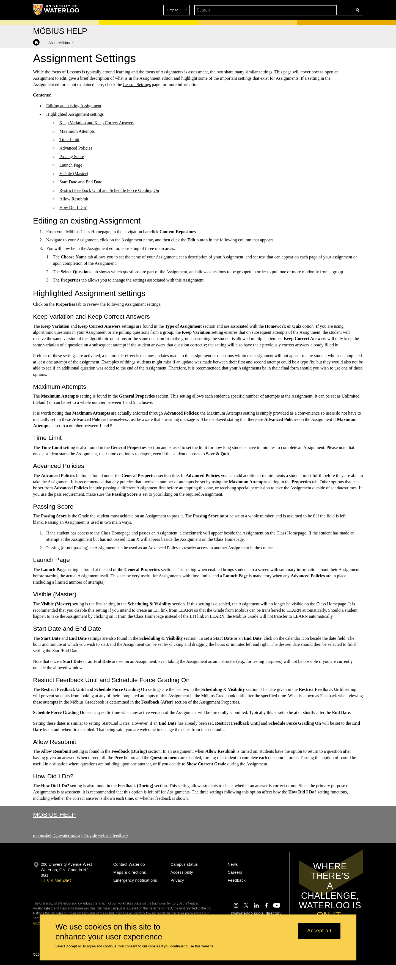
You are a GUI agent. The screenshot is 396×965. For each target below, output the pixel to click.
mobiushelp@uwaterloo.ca (56, 835)
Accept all (319, 931)
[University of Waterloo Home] (56, 9)
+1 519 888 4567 (56, 881)
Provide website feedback (105, 835)
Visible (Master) (73, 173)
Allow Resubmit (73, 199)
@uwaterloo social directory (256, 913)
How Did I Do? (73, 207)
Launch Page (70, 165)
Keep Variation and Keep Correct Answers (96, 122)
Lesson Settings (137, 84)
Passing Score (71, 156)
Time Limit (69, 139)
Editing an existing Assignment (73, 105)
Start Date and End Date (80, 182)
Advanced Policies (75, 148)
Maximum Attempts (77, 131)
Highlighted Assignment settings (75, 114)
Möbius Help (54, 814)
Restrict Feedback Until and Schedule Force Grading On (109, 190)
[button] (318, 10)
